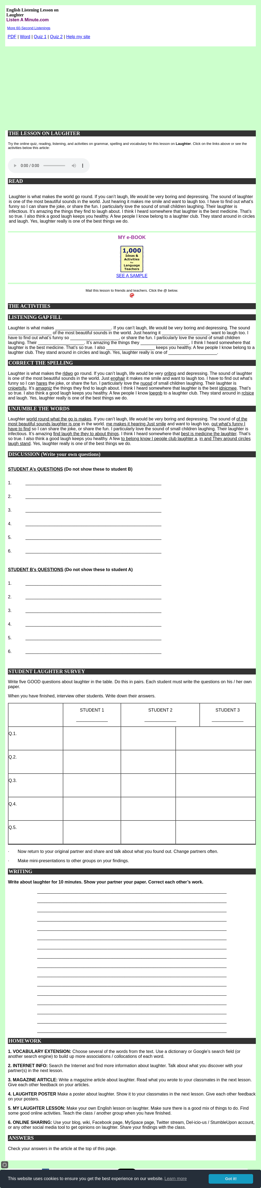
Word (25, 36)
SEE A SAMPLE (132, 275)
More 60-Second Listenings (28, 28)
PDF (12, 36)
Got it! (231, 1179)
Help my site (78, 36)
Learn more (175, 1178)
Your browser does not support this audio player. (49, 165)
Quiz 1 (40, 36)
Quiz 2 (56, 36)
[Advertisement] (130, 87)
